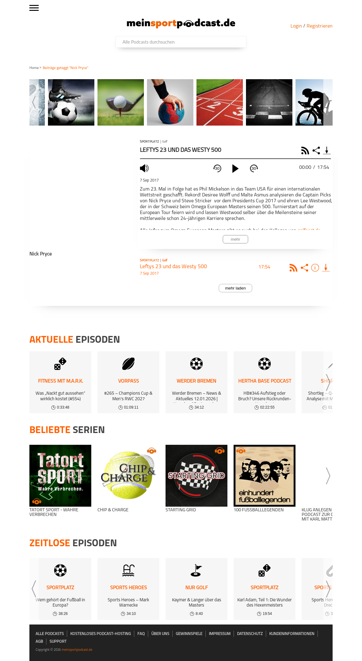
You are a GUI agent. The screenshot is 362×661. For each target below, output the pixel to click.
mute (145, 168)
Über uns (160, 634)
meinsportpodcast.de (77, 649)
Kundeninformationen (291, 634)
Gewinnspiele (189, 634)
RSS (306, 150)
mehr (235, 239)
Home (34, 68)
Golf (164, 141)
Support (58, 642)
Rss (294, 267)
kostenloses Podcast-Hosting (100, 634)
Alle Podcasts (50, 634)
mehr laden (235, 288)
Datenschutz (250, 634)
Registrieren (320, 26)
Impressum (220, 634)
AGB (39, 642)
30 (217, 168)
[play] (235, 168)
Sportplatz (149, 142)
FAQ (141, 634)
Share (317, 150)
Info (316, 267)
